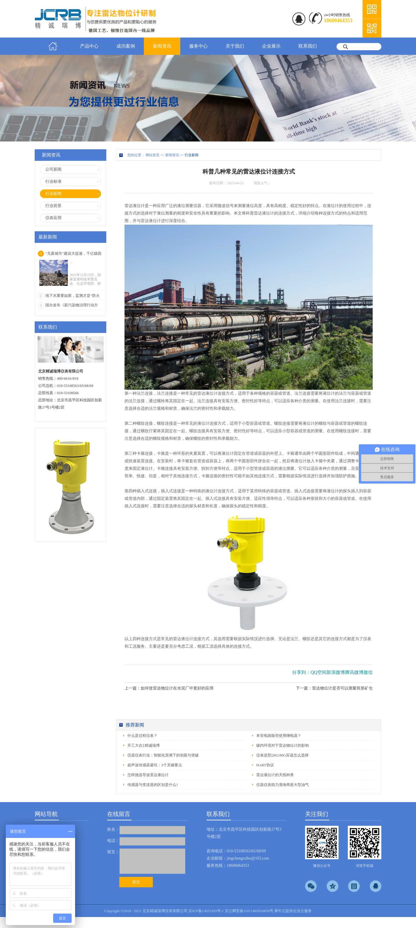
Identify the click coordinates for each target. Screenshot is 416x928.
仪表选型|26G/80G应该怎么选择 (282, 755)
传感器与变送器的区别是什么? (152, 784)
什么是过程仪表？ (142, 735)
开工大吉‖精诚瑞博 (143, 745)
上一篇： (169, 688)
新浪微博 (335, 672)
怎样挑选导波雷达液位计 (148, 775)
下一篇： (334, 688)
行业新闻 (191, 155)
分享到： (301, 672)
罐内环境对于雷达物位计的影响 (282, 745)
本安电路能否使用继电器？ (278, 735)
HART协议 (265, 765)
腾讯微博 (354, 672)
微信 (368, 672)
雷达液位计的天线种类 (275, 775)
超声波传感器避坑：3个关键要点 (154, 765)
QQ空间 (318, 672)
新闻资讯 (172, 155)
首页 (53, 46)
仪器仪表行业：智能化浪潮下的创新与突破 (163, 755)
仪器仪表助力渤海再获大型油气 (282, 784)
